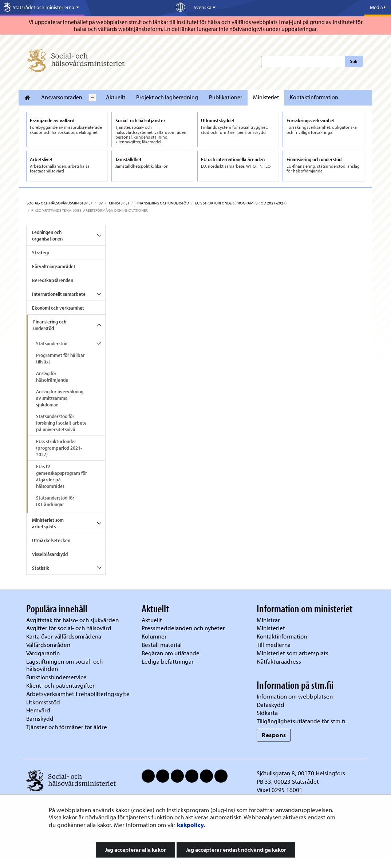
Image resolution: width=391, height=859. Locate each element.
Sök (354, 61)
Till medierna (274, 644)
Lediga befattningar (168, 661)
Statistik (40, 568)
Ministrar (268, 620)
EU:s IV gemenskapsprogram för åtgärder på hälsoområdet (61, 476)
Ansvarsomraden (61, 97)
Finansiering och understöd (162, 203)
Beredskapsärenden (52, 280)
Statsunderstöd (51, 343)
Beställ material (162, 644)
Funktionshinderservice (56, 677)
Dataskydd (270, 704)
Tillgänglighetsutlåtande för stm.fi (301, 721)
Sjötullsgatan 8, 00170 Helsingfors (301, 773)
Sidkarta (267, 712)
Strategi (40, 252)
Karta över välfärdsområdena (63, 636)
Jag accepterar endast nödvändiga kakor (236, 849)
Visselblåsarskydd (50, 554)
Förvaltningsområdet (53, 266)
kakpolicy (190, 824)
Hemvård (38, 710)
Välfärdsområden (48, 644)
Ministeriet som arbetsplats (48, 523)
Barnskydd (40, 718)
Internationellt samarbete (59, 294)
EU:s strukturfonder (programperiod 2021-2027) (240, 203)
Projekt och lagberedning (167, 97)
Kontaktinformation (314, 97)
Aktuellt (115, 97)
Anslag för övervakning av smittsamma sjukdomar (59, 398)
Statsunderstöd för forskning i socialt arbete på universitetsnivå (61, 423)
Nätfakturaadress (279, 661)
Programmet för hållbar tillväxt (60, 358)
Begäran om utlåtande (171, 653)
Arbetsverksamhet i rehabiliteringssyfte (78, 693)
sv (100, 203)
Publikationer (225, 97)
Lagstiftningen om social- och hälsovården (64, 665)
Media (378, 7)
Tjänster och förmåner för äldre (66, 727)
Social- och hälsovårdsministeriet (59, 203)
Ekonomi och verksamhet (58, 308)
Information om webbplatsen (295, 696)
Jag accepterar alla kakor (135, 849)
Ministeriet (266, 97)
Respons (274, 735)
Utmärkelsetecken (51, 540)
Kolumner (154, 636)
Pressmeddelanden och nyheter (183, 628)
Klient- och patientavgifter (60, 685)
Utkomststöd (43, 702)
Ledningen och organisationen (47, 235)
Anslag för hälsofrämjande (52, 376)
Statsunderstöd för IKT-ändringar (55, 501)
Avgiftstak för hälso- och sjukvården (72, 620)
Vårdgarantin (43, 653)
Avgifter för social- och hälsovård (68, 628)
